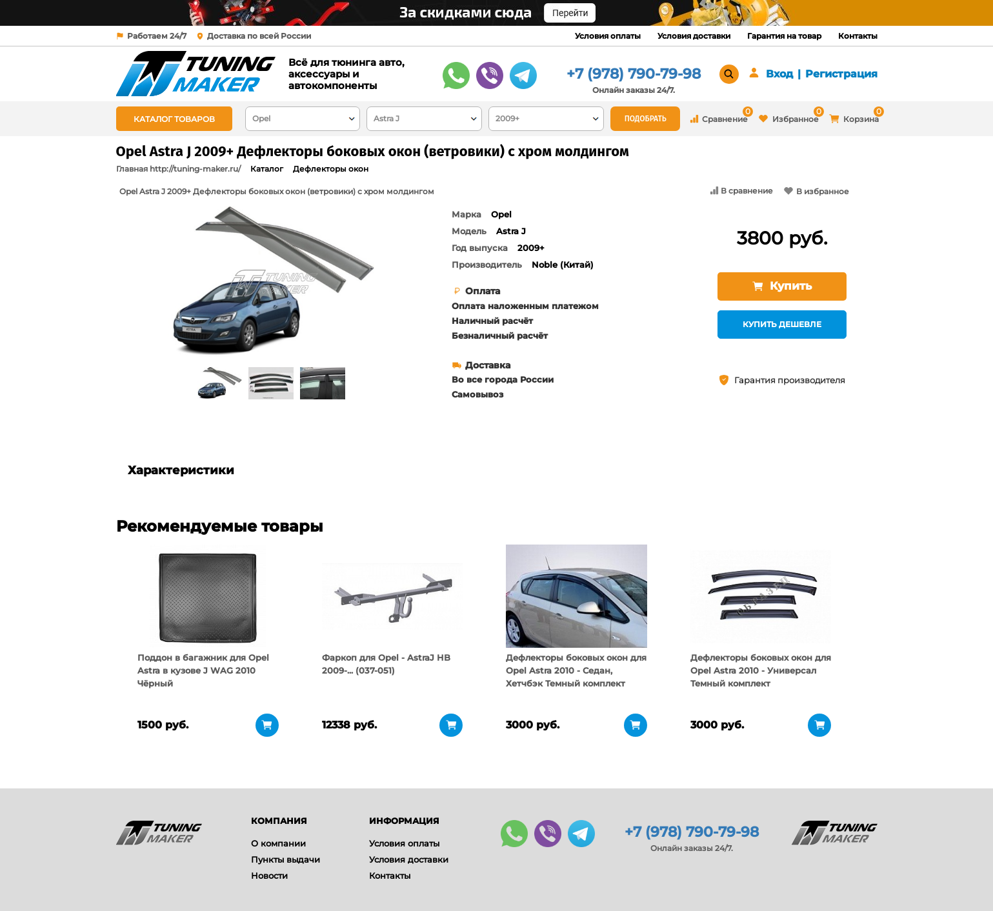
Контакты (858, 36)
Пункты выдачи (285, 859)
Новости (269, 875)
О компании (278, 843)
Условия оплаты (608, 36)
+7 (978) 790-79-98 (634, 74)
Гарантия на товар (784, 36)
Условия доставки (693, 36)
